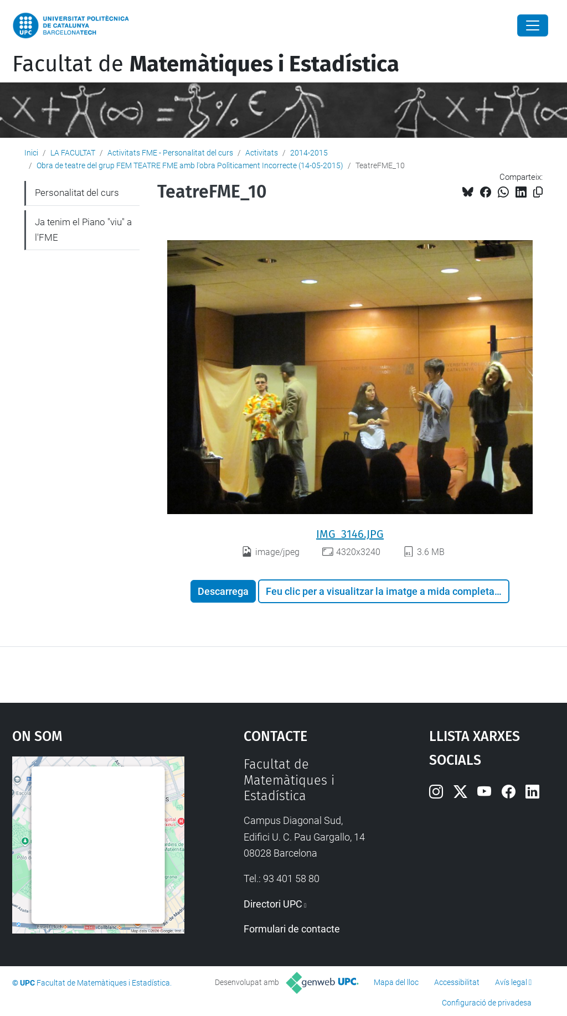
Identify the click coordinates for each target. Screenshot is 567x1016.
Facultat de (205, 64)
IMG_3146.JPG (350, 534)
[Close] (532, 25)
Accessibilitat (457, 982)
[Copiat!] (538, 192)
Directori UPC (273, 904)
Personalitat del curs (77, 192)
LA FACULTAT (72, 152)
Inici (31, 152)
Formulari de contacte (292, 929)
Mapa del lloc (396, 982)
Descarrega (223, 591)
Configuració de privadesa (487, 1002)
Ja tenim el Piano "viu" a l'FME (83, 229)
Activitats (261, 152)
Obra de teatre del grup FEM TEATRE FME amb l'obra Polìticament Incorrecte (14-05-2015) (190, 165)
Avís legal (511, 982)
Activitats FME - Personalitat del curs (170, 152)
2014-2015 (309, 152)
